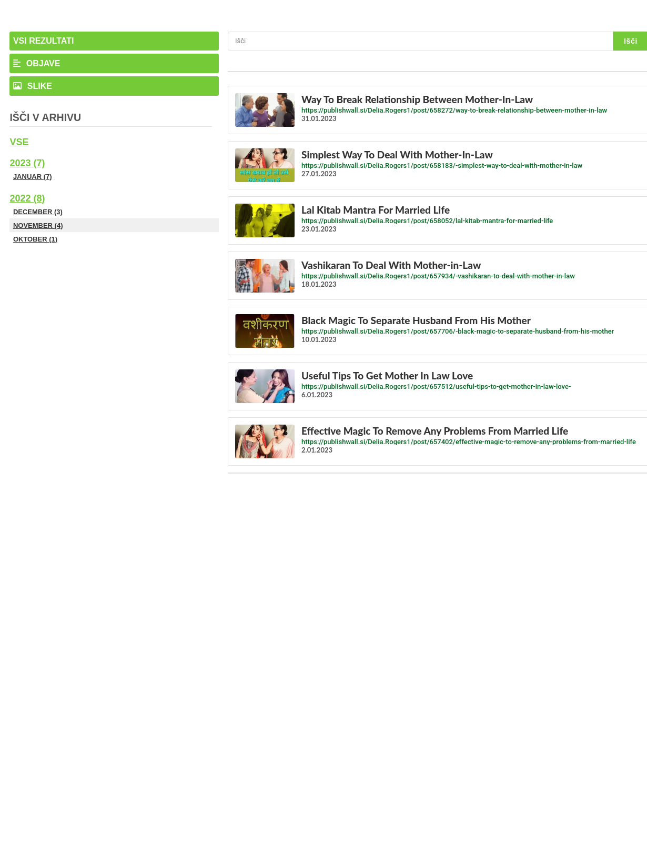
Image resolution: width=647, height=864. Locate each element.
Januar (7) (32, 176)
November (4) (38, 225)
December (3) (38, 212)
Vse (18, 142)
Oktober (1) (35, 239)
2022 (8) (27, 198)
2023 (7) (27, 163)
